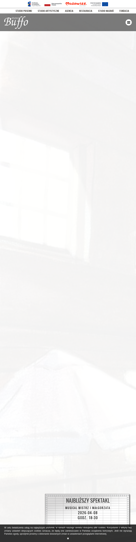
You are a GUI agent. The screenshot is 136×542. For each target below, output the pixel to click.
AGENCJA (69, 11)
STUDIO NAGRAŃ (106, 11)
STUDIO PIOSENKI (24, 11)
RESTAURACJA (85, 11)
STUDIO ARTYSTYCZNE (48, 11)
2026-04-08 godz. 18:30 (87, 513)
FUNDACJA (124, 11)
